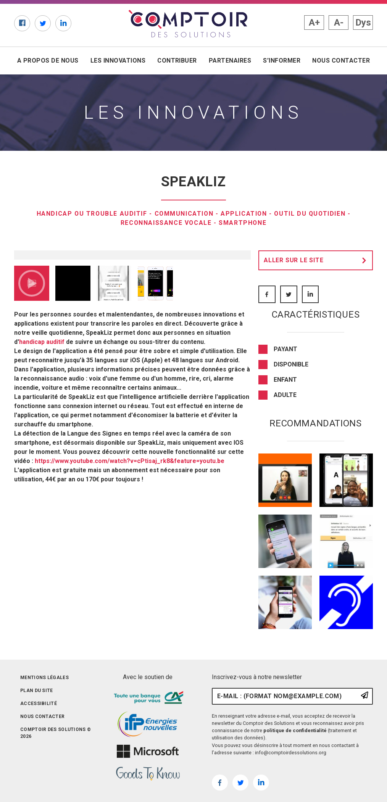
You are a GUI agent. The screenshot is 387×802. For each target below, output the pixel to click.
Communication (183, 213)
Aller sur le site (317, 260)
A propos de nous (48, 60)
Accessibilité (38, 703)
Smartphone (243, 222)
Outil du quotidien (311, 213)
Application (244, 213)
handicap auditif (41, 468)
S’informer (281, 60)
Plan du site (36, 690)
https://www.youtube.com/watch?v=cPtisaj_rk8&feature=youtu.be (129, 587)
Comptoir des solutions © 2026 (55, 733)
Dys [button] (363, 22)
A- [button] (338, 22)
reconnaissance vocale (166, 222)
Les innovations (117, 60)
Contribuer (177, 60)
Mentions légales (44, 677)
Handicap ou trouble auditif (90, 213)
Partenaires (230, 60)
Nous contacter (341, 60)
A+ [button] (314, 22)
